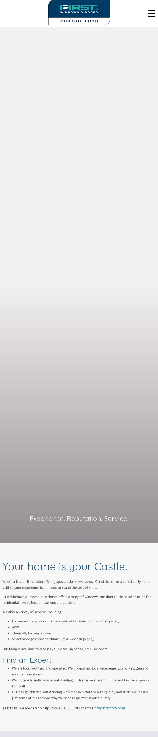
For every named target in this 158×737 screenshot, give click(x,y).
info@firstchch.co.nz (109, 708)
